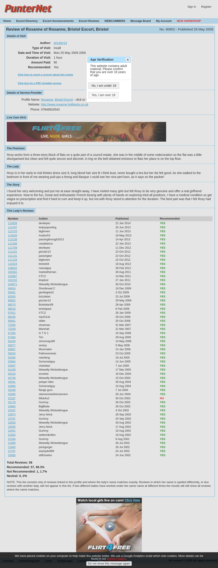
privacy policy (116, 562)
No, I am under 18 (103, 85)
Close (127, 59)
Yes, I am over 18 (103, 95)
